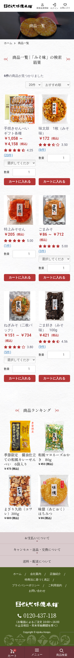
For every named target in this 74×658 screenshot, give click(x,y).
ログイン (54, 8)
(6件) (42, 150)
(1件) (7, 246)
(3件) (42, 251)
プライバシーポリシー (26, 585)
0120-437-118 (39, 615)
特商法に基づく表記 (37, 579)
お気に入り (65, 8)
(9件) (42, 347)
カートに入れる (20, 181)
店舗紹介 (55, 573)
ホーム (8, 43)
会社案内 (35, 573)
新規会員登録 (42, 6)
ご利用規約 (55, 585)
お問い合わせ (37, 590)
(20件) (8, 155)
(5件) (7, 352)
